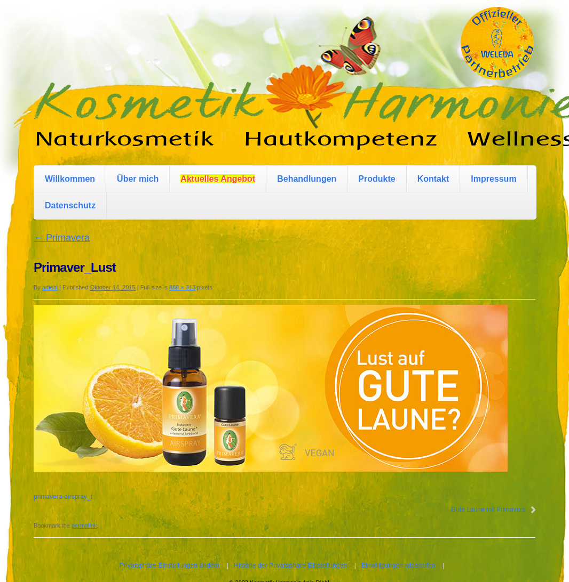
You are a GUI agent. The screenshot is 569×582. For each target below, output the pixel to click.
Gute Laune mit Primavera (488, 509)
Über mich (138, 178)
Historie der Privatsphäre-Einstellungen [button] (290, 565)
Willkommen (70, 178)
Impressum (493, 178)
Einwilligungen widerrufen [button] (398, 565)
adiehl (50, 287)
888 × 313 (182, 287)
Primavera (62, 237)
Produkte (376, 178)
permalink (84, 525)
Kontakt (433, 178)
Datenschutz (70, 205)
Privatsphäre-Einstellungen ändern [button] (170, 565)
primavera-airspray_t (63, 496)
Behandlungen (306, 178)
